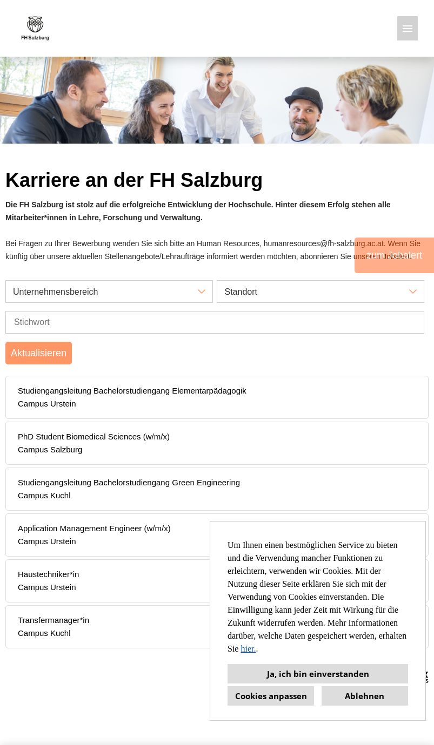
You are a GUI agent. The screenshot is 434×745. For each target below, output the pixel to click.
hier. (248, 648)
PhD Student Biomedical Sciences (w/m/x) (94, 436)
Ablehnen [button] (364, 695)
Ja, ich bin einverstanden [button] (318, 673)
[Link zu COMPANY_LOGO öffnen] (35, 28)
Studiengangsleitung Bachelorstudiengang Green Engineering (129, 482)
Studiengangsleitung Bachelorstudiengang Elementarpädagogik (132, 390)
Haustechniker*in (48, 574)
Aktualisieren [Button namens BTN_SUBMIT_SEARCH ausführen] (38, 353)
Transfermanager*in (53, 620)
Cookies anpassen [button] (271, 695)
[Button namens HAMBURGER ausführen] (407, 28)
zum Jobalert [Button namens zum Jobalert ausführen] (394, 255)
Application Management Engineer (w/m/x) (94, 528)
